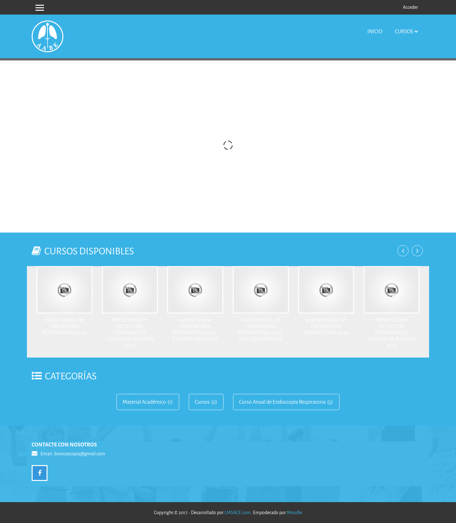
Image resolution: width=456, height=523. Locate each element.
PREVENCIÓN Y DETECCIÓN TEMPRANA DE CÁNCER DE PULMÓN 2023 (130, 332)
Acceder (410, 7)
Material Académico (144, 401)
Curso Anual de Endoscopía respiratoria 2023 (64, 326)
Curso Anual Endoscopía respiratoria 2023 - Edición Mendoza (195, 329)
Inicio (374, 31)
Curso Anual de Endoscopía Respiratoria (282, 401)
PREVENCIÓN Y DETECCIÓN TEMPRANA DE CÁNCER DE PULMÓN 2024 (391, 332)
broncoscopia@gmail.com (79, 453)
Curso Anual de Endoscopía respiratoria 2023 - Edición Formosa (260, 329)
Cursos (404, 31)
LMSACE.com (238, 512)
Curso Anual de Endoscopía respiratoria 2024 (326, 326)
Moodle (294, 512)
